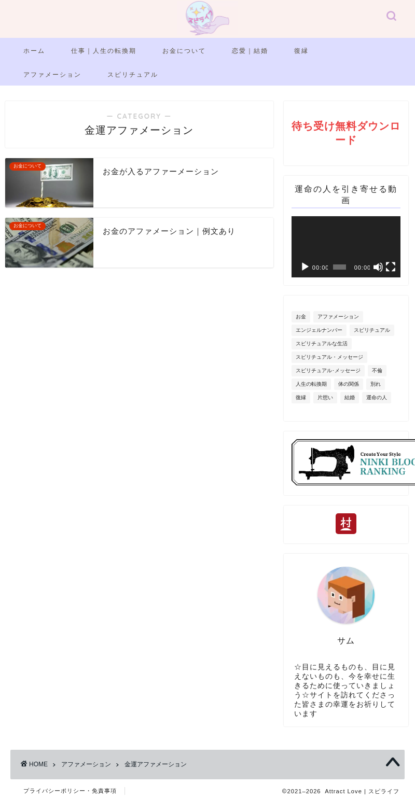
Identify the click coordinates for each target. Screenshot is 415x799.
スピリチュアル (132, 74)
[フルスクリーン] (390, 267)
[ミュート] (378, 267)
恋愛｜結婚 (250, 50)
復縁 (301, 50)
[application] (346, 246)
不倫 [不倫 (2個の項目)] (377, 370)
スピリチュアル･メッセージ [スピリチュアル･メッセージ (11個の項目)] (328, 370)
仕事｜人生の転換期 (103, 50)
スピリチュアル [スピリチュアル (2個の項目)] (372, 330)
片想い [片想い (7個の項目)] (325, 397)
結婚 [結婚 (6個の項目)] (349, 397)
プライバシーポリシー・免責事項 (70, 791)
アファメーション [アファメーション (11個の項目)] (338, 316)
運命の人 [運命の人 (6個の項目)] (376, 397)
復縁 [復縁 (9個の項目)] (301, 397)
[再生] (305, 267)
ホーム (34, 50)
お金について (184, 50)
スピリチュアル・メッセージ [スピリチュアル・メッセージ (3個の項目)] (329, 357)
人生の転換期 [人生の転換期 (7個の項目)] (311, 384)
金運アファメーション (156, 764)
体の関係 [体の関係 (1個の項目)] (348, 384)
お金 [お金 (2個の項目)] (301, 316)
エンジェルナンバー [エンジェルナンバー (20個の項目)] (319, 330)
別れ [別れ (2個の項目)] (375, 384)
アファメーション (52, 74)
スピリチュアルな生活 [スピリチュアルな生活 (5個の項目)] (322, 343)
